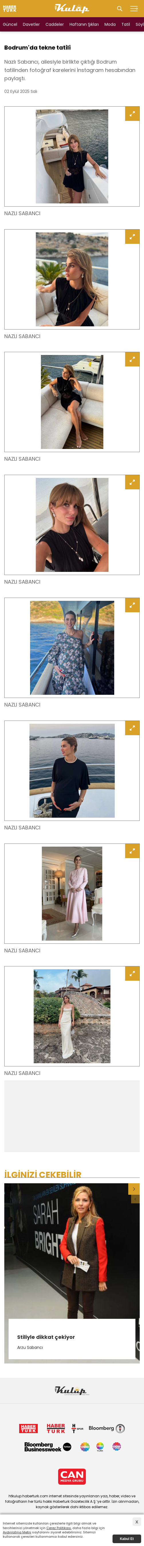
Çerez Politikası (58, 1528)
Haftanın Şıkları (84, 24)
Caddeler (55, 24)
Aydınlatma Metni (17, 1532)
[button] (134, 1189)
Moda (110, 24)
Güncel (10, 24)
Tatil (125, 24)
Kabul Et (127, 1539)
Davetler (31, 24)
